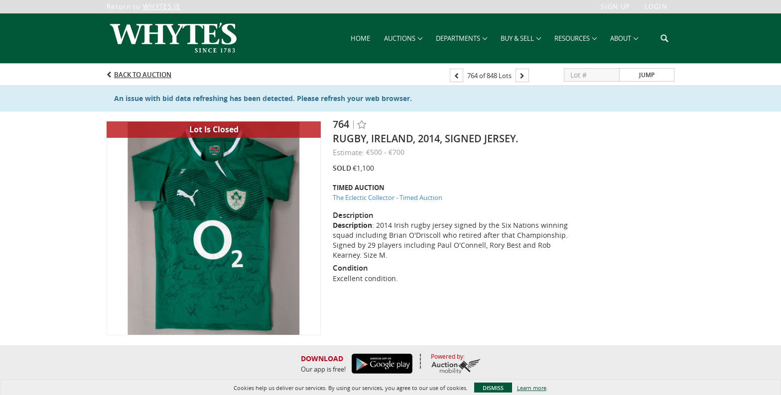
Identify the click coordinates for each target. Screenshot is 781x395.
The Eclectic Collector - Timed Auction (387, 197)
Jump (646, 75)
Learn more (531, 388)
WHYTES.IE (162, 6)
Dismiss (493, 388)
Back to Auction (142, 74)
